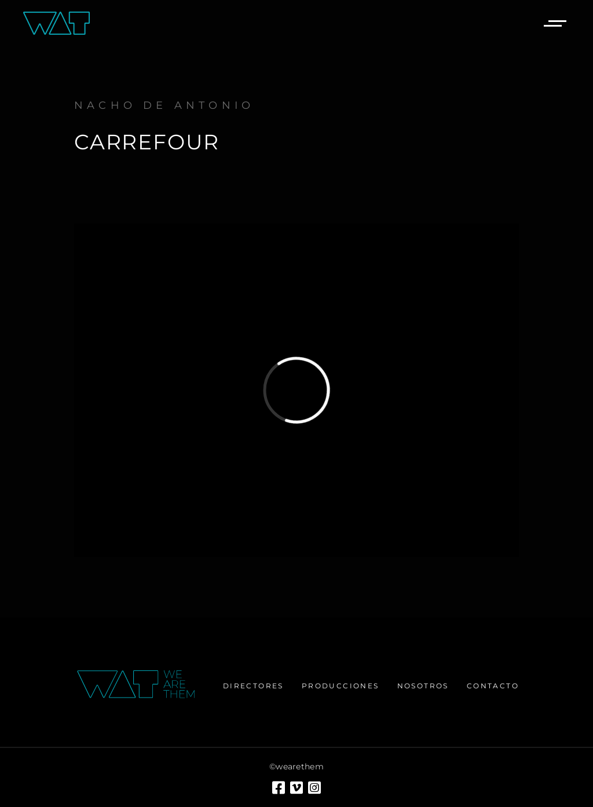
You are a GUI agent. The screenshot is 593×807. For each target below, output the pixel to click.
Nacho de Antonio (164, 105)
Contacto (493, 685)
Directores (253, 685)
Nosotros (423, 685)
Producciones (340, 685)
